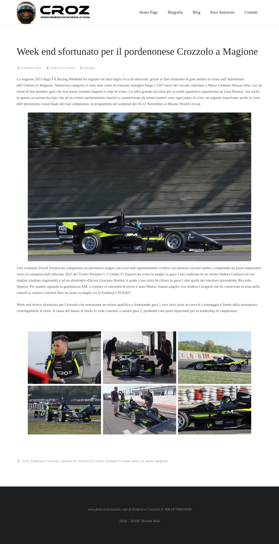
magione (161, 461)
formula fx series (91, 461)
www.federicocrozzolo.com (108, 509)
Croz (25, 461)
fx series (147, 461)
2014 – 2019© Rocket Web (139, 521)
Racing (89, 68)
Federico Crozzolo (63, 68)
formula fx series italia (122, 461)
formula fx (68, 461)
